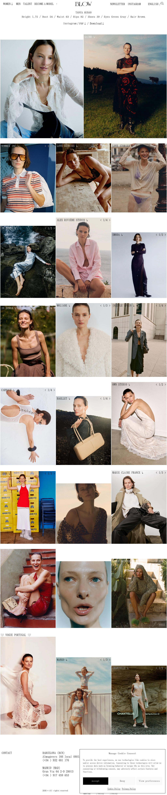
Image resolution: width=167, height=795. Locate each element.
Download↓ (97, 23)
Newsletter (117, 4)
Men (18, 3)
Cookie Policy (114, 789)
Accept (95, 781)
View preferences (149, 781)
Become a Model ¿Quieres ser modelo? (34, 3)
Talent (27, 3)
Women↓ (8, 3)
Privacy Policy (129, 789)
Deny (122, 781)
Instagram (134, 4)
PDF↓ (82, 23)
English (152, 4)
